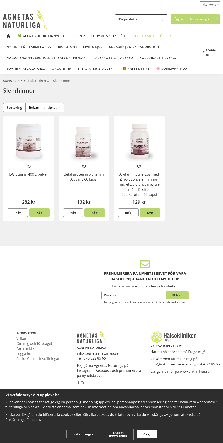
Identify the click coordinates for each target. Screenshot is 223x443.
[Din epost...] (133, 295)
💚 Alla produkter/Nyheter (43, 36)
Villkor (21, 338)
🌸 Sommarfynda (171, 68)
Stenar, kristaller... (97, 68)
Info (18, 213)
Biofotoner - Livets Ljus (80, 47)
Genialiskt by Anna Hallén (100, 36)
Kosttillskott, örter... (153, 36)
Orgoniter (61, 68)
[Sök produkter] (135, 19)
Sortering (14, 107)
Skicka (177, 295)
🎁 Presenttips (136, 68)
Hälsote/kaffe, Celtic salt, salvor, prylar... (48, 58)
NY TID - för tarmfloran (29, 47)
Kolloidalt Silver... (158, 58)
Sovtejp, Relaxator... (26, 68)
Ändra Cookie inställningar (38, 358)
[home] (8, 36)
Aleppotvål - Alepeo (114, 58)
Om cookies (25, 348)
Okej (147, 434)
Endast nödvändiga (118, 434)
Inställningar (82, 434)
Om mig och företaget (34, 343)
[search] (161, 19)
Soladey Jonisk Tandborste (134, 47)
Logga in (23, 353)
